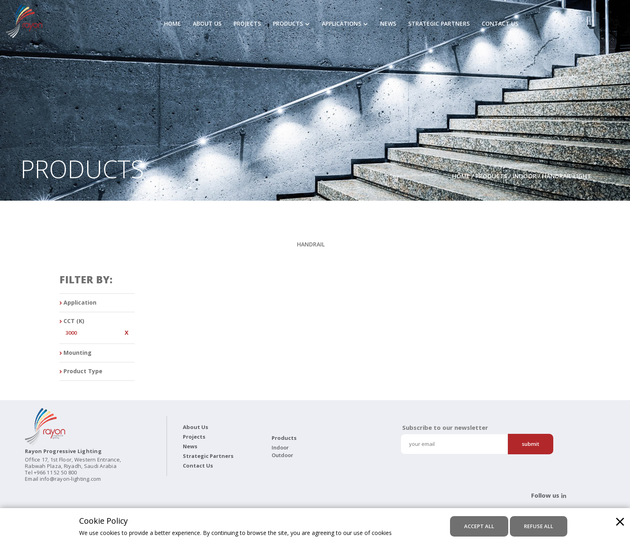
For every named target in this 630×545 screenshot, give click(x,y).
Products (288, 24)
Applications (341, 24)
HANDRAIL (311, 244)
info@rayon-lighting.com (70, 478)
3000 (71, 333)
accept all (479, 526)
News (388, 24)
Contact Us (500, 24)
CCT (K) (71, 321)
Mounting (75, 353)
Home (172, 24)
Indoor (524, 176)
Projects (247, 24)
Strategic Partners (439, 24)
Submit (530, 443)
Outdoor (282, 455)
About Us (207, 24)
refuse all (538, 526)
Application (77, 303)
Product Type (80, 371)
